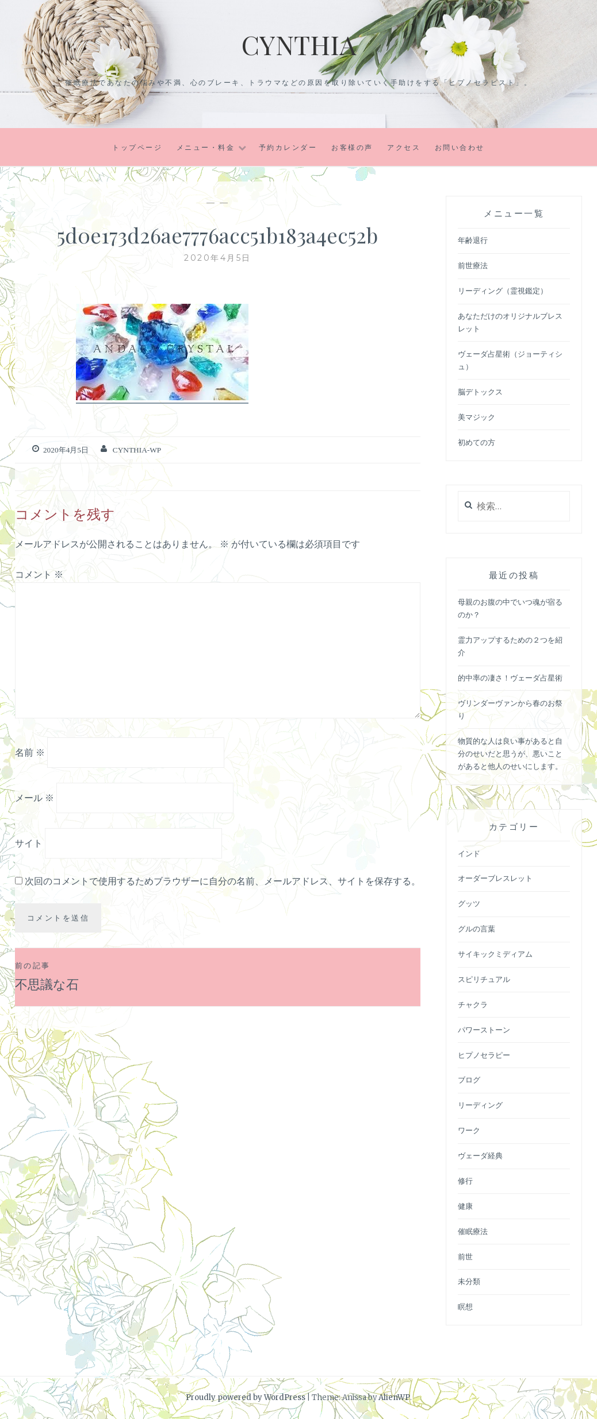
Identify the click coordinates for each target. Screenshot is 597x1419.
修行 (465, 1181)
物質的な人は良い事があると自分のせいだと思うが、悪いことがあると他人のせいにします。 (510, 753)
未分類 (469, 1281)
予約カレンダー (288, 147)
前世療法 (473, 265)
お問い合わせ (460, 147)
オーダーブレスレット (495, 878)
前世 (465, 1257)
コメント (39, 573)
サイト (29, 842)
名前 (30, 752)
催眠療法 (473, 1231)
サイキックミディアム (495, 954)
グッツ (469, 903)
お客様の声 (352, 147)
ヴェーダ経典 (480, 1156)
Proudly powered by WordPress (245, 1397)
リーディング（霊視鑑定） (503, 291)
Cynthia (298, 43)
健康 (465, 1206)
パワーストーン (484, 1030)
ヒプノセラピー (484, 1055)
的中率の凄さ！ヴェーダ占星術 (510, 678)
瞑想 (465, 1307)
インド (469, 854)
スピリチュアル (484, 979)
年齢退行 (473, 240)
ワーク (469, 1130)
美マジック (476, 417)
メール (34, 797)
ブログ (469, 1080)
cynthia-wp (135, 450)
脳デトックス (480, 392)
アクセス (403, 147)
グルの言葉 (476, 929)
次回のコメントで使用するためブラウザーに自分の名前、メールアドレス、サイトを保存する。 (222, 880)
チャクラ (473, 1005)
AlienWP (394, 1397)
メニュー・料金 (206, 147)
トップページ (137, 147)
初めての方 (476, 442)
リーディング (480, 1105)
